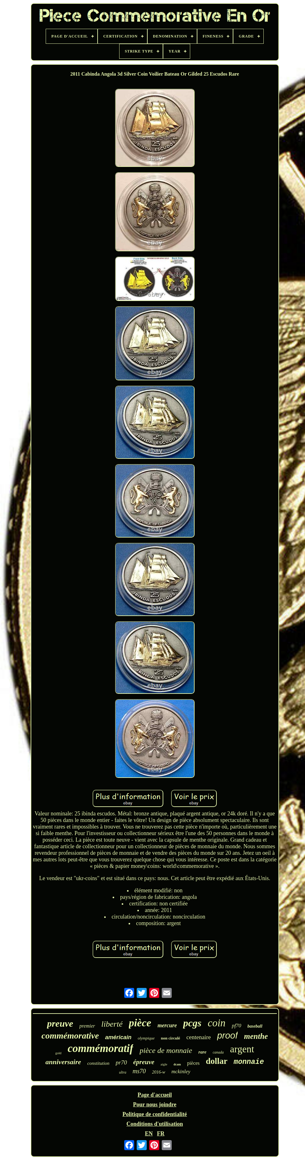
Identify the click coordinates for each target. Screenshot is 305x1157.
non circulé (170, 1038)
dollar (216, 1061)
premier (87, 1026)
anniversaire (63, 1062)
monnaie (249, 1062)
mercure (167, 1025)
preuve (60, 1023)
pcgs (192, 1023)
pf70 (236, 1026)
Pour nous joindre (154, 1104)
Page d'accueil (155, 1095)
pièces (193, 1063)
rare (202, 1051)
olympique (146, 1038)
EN (149, 1133)
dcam (177, 1064)
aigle (163, 1064)
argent (242, 1049)
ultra (122, 1072)
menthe (256, 1036)
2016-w (158, 1072)
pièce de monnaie (166, 1050)
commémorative (70, 1035)
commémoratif (100, 1048)
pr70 (121, 1062)
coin (217, 1023)
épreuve (144, 1062)
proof (227, 1035)
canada (218, 1052)
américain (118, 1037)
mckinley (180, 1071)
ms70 (139, 1071)
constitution (98, 1063)
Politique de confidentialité (155, 1114)
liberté (112, 1024)
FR (161, 1133)
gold (58, 1053)
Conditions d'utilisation (154, 1124)
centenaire (198, 1037)
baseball (254, 1026)
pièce (140, 1023)
